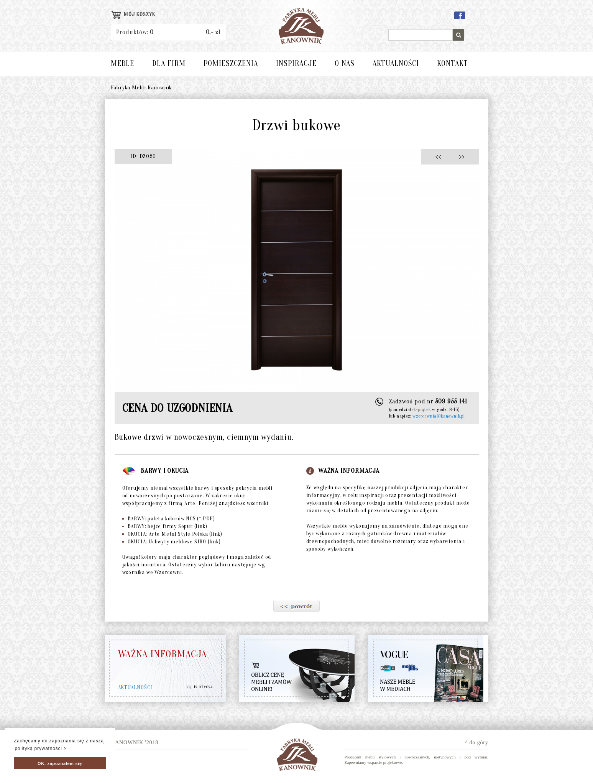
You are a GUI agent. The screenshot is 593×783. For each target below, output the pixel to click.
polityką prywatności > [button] (40, 748)
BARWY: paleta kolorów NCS (168, 518)
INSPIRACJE (296, 63)
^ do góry (476, 742)
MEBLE (122, 63)
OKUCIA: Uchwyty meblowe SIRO (171, 541)
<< (440, 156)
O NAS (345, 63)
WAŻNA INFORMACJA (162, 654)
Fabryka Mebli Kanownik (141, 87)
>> (459, 156)
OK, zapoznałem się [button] (60, 763)
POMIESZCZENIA (231, 63)
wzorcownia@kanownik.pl (438, 416)
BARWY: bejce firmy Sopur (164, 526)
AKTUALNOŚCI (396, 63)
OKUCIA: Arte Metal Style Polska (172, 534)
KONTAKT (452, 63)
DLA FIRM (169, 63)
